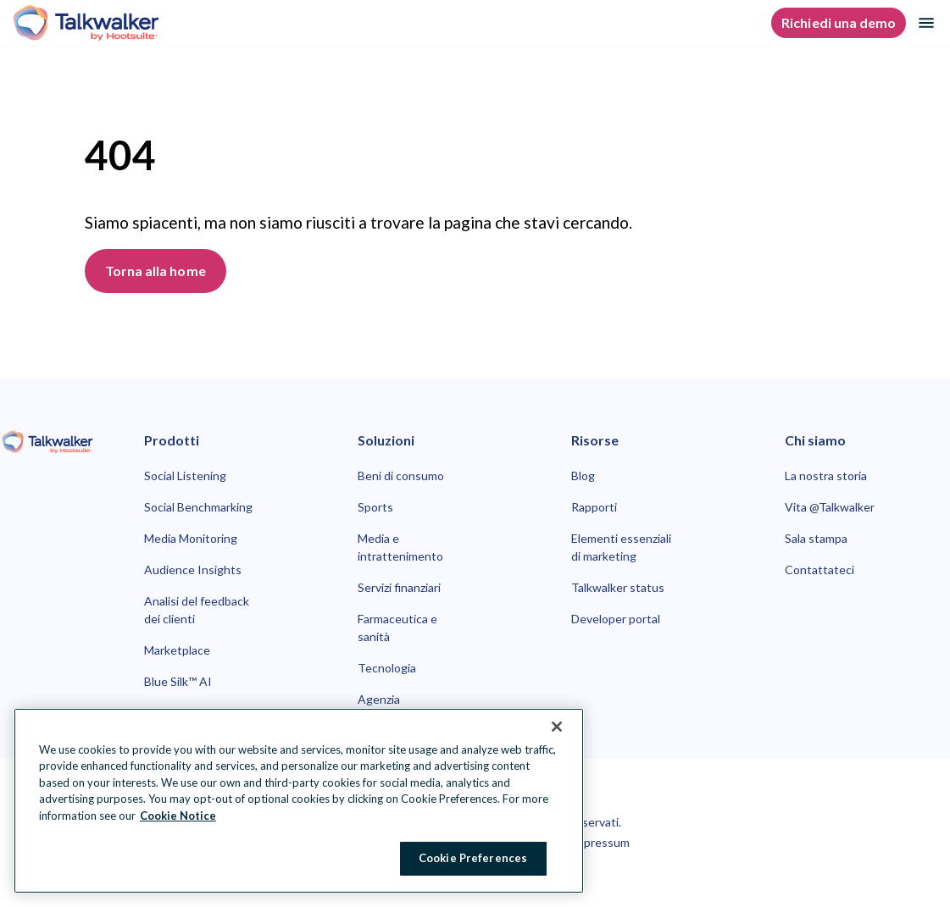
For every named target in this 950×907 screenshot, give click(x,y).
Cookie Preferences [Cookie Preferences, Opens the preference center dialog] (473, 858)
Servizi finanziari (399, 587)
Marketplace (177, 650)
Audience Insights (193, 569)
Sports (375, 507)
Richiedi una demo (838, 22)
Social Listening (185, 475)
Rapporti (594, 507)
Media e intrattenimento (400, 547)
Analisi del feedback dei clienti (196, 610)
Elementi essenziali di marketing (621, 547)
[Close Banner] (556, 726)
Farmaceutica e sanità (397, 627)
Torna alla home (155, 271)
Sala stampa (816, 538)
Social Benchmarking (198, 507)
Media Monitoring (190, 538)
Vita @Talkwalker (830, 507)
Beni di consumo (401, 475)
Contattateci (819, 569)
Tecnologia (387, 668)
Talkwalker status (617, 587)
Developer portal (615, 618)
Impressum (600, 842)
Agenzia (379, 699)
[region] (299, 800)
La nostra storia (826, 475)
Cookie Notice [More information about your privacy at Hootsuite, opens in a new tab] (178, 815)
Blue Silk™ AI (178, 681)
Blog (583, 475)
